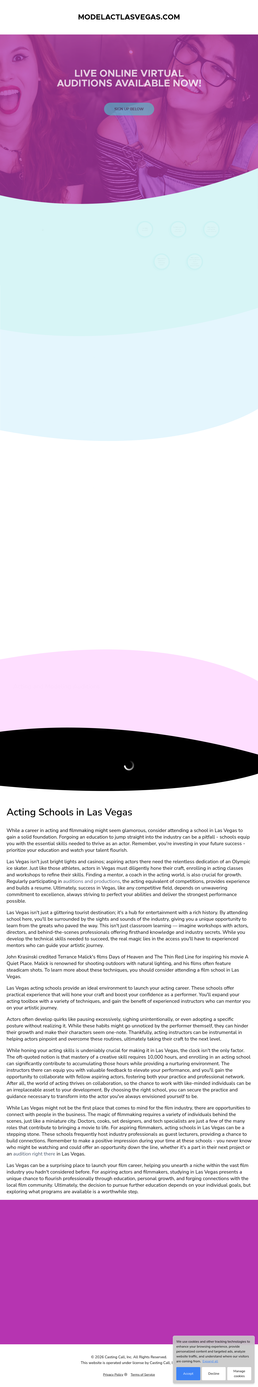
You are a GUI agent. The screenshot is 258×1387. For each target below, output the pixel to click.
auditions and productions (91, 881)
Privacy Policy (113, 1374)
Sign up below (129, 115)
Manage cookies (239, 1373)
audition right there (34, 1154)
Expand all (210, 1361)
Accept (188, 1373)
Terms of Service (143, 1374)
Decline (213, 1373)
